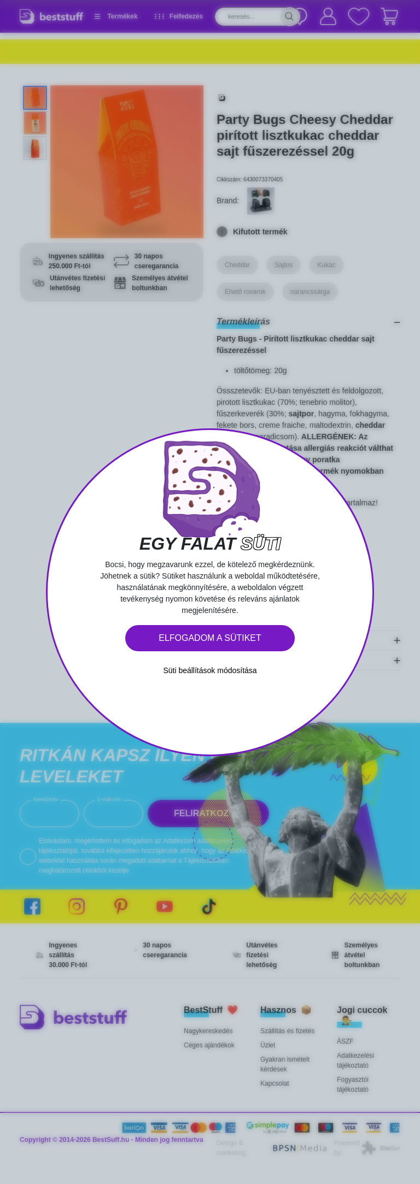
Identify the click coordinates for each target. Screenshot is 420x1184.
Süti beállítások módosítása (209, 670)
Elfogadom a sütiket (210, 638)
